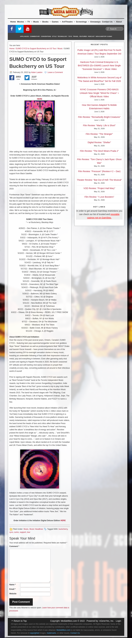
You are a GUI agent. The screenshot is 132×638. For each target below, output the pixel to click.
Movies (21, 22)
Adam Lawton (36, 72)
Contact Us (108, 22)
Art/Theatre (68, 22)
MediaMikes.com (69, 621)
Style (54, 36)
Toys (70, 36)
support (23, 532)
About (119, 22)
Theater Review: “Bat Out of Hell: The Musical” (99, 180)
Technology (62, 36)
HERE (39, 99)
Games (56, 22)
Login (118, 621)
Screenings (82, 22)
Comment (14, 546)
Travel (75, 36)
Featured (83, 36)
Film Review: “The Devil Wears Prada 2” (99, 151)
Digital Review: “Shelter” (99, 142)
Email (12, 589)
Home (13, 22)
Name (12, 585)
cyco (11, 532)
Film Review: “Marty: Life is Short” (99, 125)
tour (28, 532)
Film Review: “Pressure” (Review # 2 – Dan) (99, 171)
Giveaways (95, 22)
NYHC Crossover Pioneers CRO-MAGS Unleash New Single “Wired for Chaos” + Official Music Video (99, 93)
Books (46, 22)
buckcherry (63, 529)
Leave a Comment (55, 72)
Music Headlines (36, 529)
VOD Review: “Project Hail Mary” (99, 188)
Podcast (91, 36)
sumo (16, 532)
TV (29, 22)
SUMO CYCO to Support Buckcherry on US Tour (36, 48)
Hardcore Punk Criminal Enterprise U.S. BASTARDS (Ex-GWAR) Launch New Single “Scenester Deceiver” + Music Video (99, 65)
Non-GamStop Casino (104, 36)
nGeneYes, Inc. (106, 621)
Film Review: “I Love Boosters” (99, 197)
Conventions (46, 36)
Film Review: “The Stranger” (99, 134)
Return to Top (20, 621)
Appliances (24, 36)
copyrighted (34, 633)
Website (12, 594)
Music (37, 22)
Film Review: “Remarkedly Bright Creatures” (99, 117)
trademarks (51, 633)
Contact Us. (75, 633)
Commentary (35, 36)
